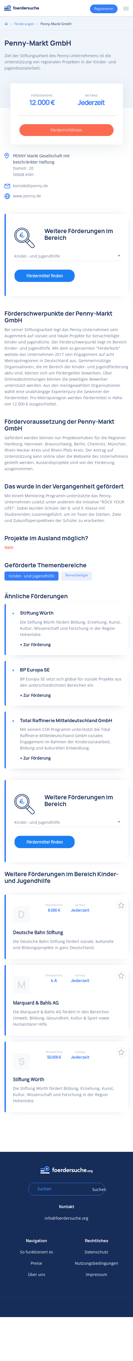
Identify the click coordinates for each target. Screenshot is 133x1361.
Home (6, 23)
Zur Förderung (37, 644)
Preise (36, 1263)
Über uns (36, 1274)
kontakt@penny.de (30, 185)
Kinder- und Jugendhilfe (31, 576)
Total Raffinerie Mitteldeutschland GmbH (66, 720)
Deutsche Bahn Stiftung (38, 932)
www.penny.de (27, 195)
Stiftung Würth (36, 613)
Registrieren (103, 8)
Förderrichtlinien (66, 130)
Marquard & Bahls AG (36, 1003)
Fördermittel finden (44, 275)
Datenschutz (96, 1252)
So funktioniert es (36, 1252)
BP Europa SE (35, 670)
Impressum (96, 1274)
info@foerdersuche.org (66, 1218)
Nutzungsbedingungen (96, 1263)
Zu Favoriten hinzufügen (121, 905)
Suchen (96, 1189)
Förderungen (24, 23)
